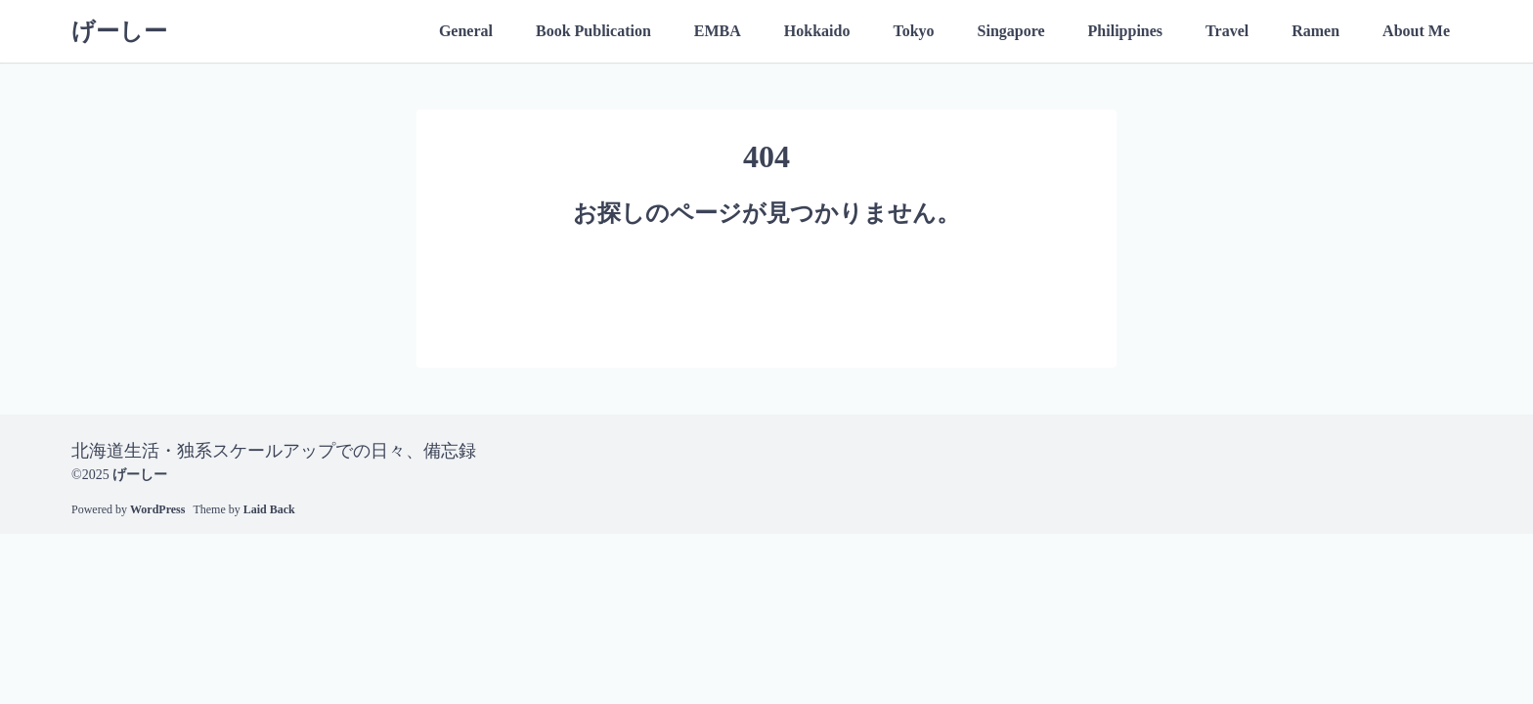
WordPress (157, 509)
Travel (1226, 30)
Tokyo (913, 30)
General (466, 30)
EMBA (717, 30)
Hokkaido (817, 30)
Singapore (1011, 30)
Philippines (1125, 30)
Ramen (1315, 30)
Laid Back (269, 509)
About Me (1416, 30)
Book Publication (593, 30)
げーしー (119, 31)
